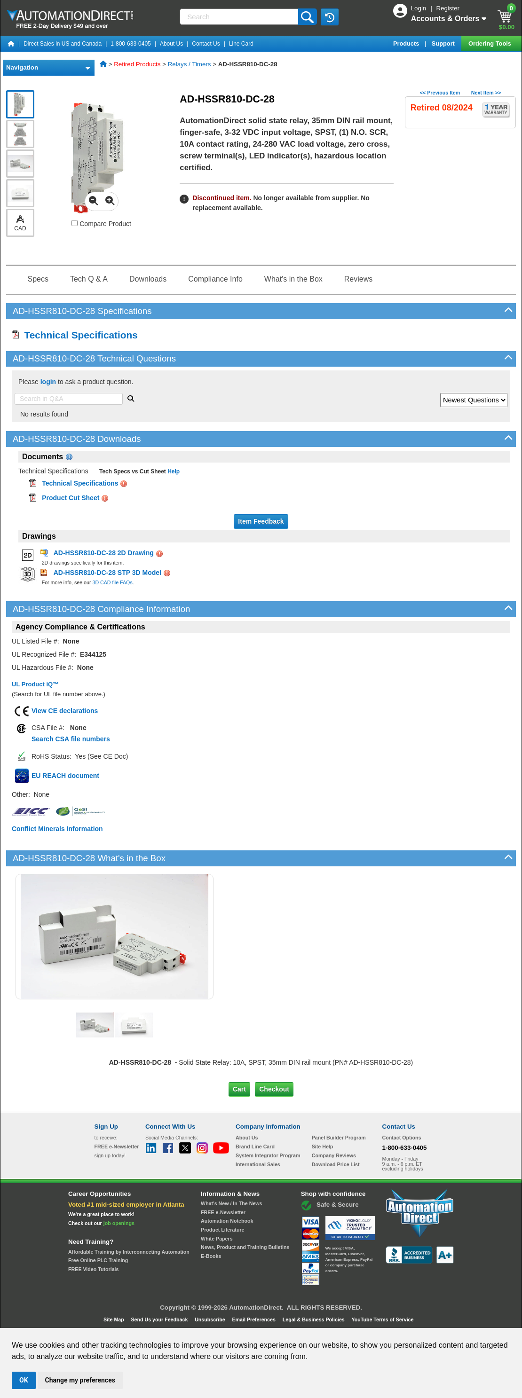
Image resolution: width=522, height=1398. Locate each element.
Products (407, 43)
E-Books (211, 1256)
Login (419, 8)
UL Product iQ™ (35, 684)
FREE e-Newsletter (223, 1212)
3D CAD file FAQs (112, 582)
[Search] (240, 16)
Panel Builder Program (339, 1137)
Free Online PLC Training (98, 1260)
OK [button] (23, 1380)
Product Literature (222, 1230)
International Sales (258, 1164)
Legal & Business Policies (314, 1319)
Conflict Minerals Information (57, 829)
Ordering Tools (490, 43)
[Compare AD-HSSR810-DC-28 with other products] (74, 223)
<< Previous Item (440, 92)
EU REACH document (65, 775)
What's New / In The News (231, 1203)
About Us (171, 43)
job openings (118, 1223)
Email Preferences (254, 1319)
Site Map (114, 1319)
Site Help (322, 1146)
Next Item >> (486, 92)
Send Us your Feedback (160, 1319)
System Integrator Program (268, 1155)
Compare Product (101, 224)
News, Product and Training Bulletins (245, 1247)
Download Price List (336, 1164)
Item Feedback (261, 521)
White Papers (217, 1238)
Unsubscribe (211, 1319)
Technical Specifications (75, 335)
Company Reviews (334, 1155)
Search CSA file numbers (71, 739)
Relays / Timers (189, 64)
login (48, 381)
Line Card (241, 43)
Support (444, 43)
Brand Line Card (255, 1146)
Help (173, 471)
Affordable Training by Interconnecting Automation (129, 1252)
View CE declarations (65, 711)
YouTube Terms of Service (382, 1319)
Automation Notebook (227, 1221)
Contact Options (401, 1137)
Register (447, 8)
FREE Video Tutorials (93, 1269)
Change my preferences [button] (80, 1380)
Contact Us (206, 43)
